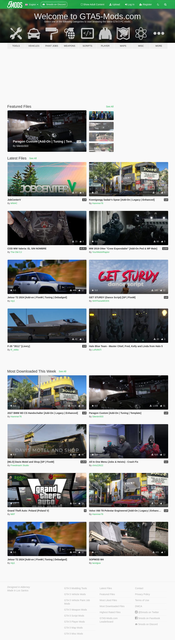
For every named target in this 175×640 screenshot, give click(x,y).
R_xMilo (15, 349)
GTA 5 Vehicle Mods (75, 594)
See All (110, 106)
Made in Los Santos (18, 590)
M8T (13, 514)
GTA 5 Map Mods (73, 627)
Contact (139, 588)
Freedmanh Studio (20, 465)
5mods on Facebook (147, 618)
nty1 (13, 301)
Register (145, 4)
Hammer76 (97, 203)
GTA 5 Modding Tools (75, 588)
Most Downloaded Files (112, 606)
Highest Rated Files (110, 612)
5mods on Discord (146, 624)
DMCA (138, 606)
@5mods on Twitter (147, 612)
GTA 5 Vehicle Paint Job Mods (77, 602)
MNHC (14, 203)
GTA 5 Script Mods (74, 615)
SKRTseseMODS (100, 301)
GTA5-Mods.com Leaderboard (109, 620)
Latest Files (106, 588)
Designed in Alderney (18, 587)
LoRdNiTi (97, 349)
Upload (114, 4)
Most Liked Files (108, 600)
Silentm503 (97, 416)
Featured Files (107, 594)
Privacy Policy (142, 594)
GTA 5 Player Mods (74, 621)
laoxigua (96, 563)
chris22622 (97, 465)
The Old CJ (16, 252)
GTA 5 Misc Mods (73, 633)
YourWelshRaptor (101, 252)
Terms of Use (142, 600)
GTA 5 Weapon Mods (75, 609)
